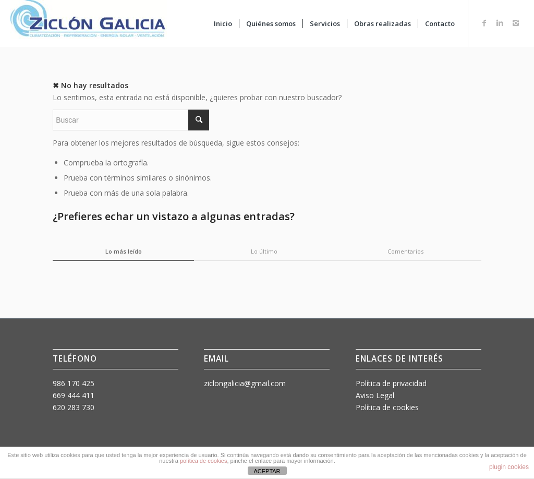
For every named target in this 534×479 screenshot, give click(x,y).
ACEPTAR (266, 471)
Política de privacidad (391, 383)
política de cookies (203, 461)
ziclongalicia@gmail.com (245, 383)
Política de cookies (387, 407)
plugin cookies (509, 467)
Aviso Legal (375, 395)
